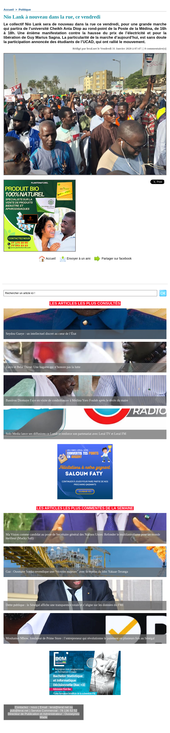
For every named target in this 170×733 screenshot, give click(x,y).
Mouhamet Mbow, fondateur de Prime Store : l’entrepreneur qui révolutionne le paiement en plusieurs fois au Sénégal (79, 638)
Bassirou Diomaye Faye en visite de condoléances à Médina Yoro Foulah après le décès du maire (66, 400)
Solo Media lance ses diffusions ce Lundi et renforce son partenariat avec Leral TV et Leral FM (65, 433)
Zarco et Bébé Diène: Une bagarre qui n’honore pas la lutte (42, 367)
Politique (25, 9)
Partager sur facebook (114, 258)
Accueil (9, 9)
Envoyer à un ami (74, 258)
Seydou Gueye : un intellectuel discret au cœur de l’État (40, 333)
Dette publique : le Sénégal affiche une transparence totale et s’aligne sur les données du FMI (64, 605)
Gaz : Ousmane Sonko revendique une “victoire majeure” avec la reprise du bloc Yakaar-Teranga (66, 571)
